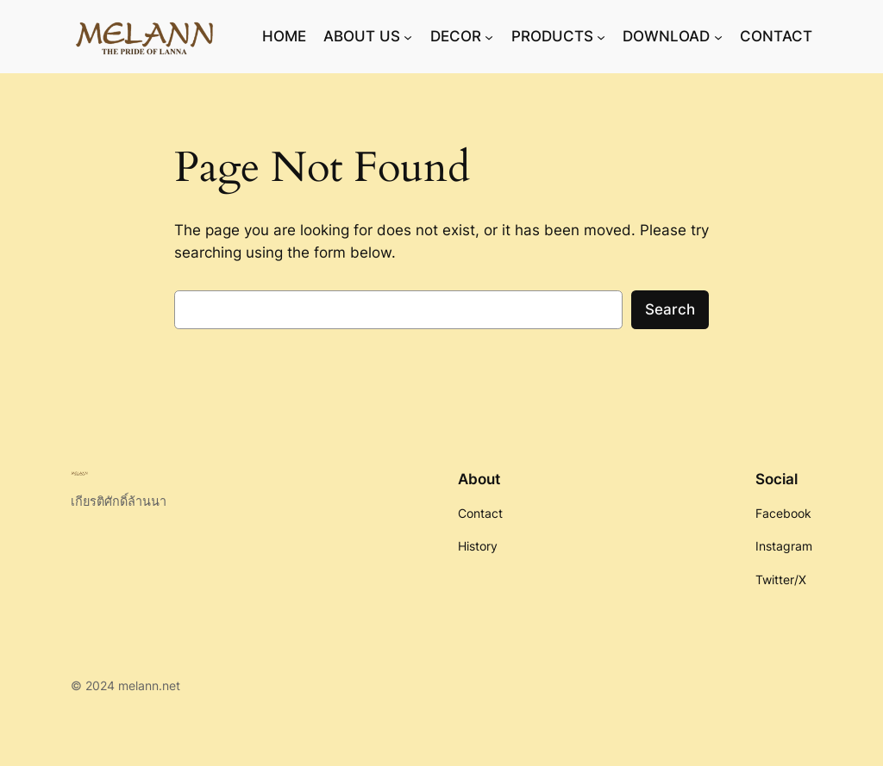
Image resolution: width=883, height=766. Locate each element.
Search (670, 309)
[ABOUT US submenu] (408, 36)
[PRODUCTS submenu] (601, 36)
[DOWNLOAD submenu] (718, 36)
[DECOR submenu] (489, 36)
